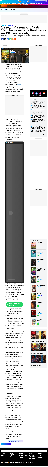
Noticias (4, 3)
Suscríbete (41, 457)
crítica (27, 53)
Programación (20, 3)
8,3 (37, 315)
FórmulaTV (3, 9)
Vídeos (25, 3)
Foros (44, 3)
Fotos (29, 3)
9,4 (37, 281)
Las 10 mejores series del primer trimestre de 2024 (37, 340)
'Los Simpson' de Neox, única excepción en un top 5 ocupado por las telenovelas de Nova (38, 124)
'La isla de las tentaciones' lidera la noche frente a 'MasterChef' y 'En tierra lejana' (38, 112)
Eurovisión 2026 (32, 456)
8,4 (37, 297)
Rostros (40, 453)
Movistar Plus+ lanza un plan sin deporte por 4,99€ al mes (38, 131)
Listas (11, 455)
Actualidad (13, 9)
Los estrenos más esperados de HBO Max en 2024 (38, 364)
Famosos (40, 3)
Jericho (13, 51)
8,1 (37, 305)
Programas (34, 3)
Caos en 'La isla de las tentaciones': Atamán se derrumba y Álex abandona (38, 106)
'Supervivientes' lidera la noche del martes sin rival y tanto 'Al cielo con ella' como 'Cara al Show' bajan (24, 6)
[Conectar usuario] (47, 1)
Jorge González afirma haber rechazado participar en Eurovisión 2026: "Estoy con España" (38, 116)
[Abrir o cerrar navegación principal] (1, 1)
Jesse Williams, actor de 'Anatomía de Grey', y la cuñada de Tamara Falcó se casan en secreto (38, 127)
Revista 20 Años (24, 4)
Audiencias (13, 3)
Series (8, 3)
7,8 (37, 255)
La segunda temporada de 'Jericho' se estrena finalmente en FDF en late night (17, 11)
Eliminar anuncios (24, 14)
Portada (3, 453)
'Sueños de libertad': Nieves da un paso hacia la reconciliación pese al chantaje (38, 134)
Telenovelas (32, 458)
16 (27, 58)
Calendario (12, 454)
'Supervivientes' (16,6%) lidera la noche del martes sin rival (38, 109)
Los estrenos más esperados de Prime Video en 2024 (38, 352)
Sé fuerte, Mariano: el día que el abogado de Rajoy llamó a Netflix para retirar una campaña (37, 102)
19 (14, 39)
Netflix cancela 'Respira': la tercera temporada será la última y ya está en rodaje (38, 120)
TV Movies (12, 456)
